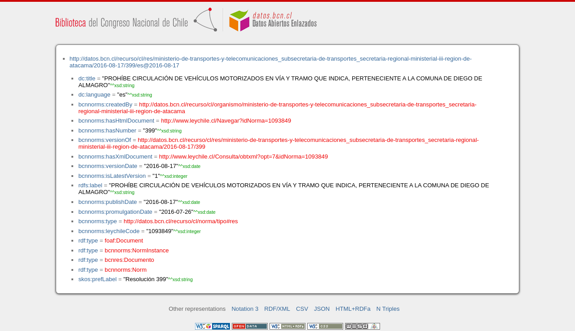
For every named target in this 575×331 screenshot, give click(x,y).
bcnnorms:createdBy (105, 104)
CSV (302, 308)
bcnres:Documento (129, 259)
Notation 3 (244, 308)
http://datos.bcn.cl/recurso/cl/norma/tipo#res (181, 221)
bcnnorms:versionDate (107, 166)
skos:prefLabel (97, 279)
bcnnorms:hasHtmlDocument (116, 120)
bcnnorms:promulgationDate (115, 211)
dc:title (86, 78)
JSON (322, 308)
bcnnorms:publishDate (107, 202)
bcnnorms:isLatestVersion (112, 175)
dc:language (94, 94)
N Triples (388, 308)
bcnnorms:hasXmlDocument (115, 156)
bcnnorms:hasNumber (107, 130)
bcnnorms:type (97, 221)
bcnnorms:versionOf (104, 140)
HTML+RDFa (353, 308)
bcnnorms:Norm (125, 269)
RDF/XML (277, 308)
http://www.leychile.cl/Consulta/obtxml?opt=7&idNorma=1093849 (243, 156)
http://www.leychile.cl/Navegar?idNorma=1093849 (226, 120)
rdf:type (88, 240)
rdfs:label (90, 185)
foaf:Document (124, 240)
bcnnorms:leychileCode (108, 231)
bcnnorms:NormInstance (137, 250)
